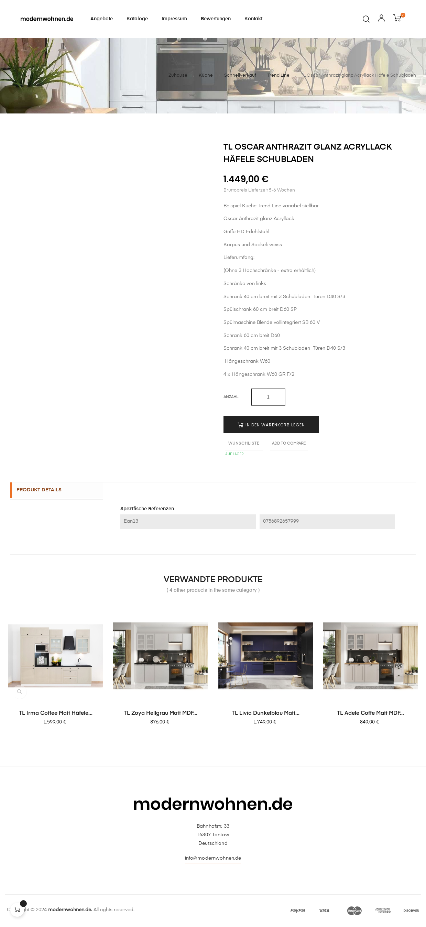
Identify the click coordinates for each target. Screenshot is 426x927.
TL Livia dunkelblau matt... (265, 713)
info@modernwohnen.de (213, 858)
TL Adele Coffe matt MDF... (370, 713)
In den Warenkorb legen (271, 425)
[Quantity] (268, 397)
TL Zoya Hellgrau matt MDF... (160, 713)
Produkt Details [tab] (43, 490)
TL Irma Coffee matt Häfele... (55, 713)
